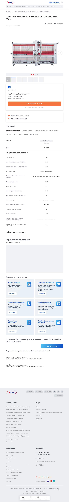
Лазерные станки (11, 427)
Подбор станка (54, 2)
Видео (9, 134)
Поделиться (59, 23)
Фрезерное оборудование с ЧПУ (15, 415)
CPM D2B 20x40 (46, 141)
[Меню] (62, 2)
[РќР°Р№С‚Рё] (7, 6)
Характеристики (13, 131)
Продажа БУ (9, 442)
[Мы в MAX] (38, 498)
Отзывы (34, 134)
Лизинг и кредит (41, 409)
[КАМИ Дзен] (62, 391)
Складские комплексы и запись (15, 452)
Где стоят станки (21, 134)
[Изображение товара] (34, 53)
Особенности (27, 131)
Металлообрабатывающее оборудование (18, 406)
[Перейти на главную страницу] (10, 2)
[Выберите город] (25, 116)
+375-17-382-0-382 (42, 452)
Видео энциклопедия (12, 469)
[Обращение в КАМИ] (23, 498)
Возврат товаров (11, 478)
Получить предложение (34, 103)
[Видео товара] (8, 79)
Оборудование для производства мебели (18, 412)
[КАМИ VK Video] (30, 391)
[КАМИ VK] (54, 391)
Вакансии (8, 481)
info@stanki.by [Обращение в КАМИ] (40, 458)
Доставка (14, 115)
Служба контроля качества (14, 472)
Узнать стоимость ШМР (19, 118)
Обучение (39, 418)
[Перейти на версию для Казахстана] (54, 481)
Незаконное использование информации (18, 464)
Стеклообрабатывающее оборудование (17, 433)
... (12, 11)
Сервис (38, 406)
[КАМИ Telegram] (58, 391)
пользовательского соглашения (17, 490)
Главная (8, 11)
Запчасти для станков (12, 439)
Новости (8, 467)
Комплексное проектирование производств (49, 412)
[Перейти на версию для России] (48, 481)
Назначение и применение (46, 131)
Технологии (9, 455)
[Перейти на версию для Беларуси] (51, 481)
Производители (10, 458)
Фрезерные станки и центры (14, 418)
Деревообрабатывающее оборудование (18, 409)
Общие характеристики (16, 153)
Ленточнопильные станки (13, 424)
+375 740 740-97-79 (43, 454)
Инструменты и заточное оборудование (18, 430)
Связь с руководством (12, 475)
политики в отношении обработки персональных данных (42, 488)
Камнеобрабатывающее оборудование (17, 436)
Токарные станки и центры (14, 421)
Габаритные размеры (15, 232)
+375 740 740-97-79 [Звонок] (30, 498)
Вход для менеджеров (43, 477)
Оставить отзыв (52, 346)
